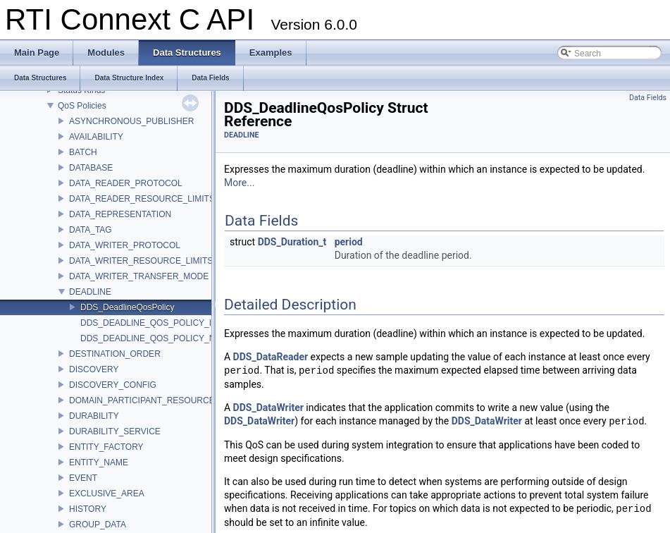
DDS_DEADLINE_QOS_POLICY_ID (149, 323)
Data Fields (647, 97)
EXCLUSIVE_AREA (106, 493)
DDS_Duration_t (292, 241)
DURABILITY (94, 416)
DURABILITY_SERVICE (115, 431)
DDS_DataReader (270, 356)
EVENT (83, 478)
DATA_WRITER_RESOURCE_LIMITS (141, 261)
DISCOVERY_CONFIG (112, 385)
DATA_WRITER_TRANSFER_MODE (139, 276)
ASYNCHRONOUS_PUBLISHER (131, 121)
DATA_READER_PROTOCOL (125, 183)
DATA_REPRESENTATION (120, 214)
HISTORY (87, 509)
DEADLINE (90, 292)
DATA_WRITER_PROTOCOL (124, 245)
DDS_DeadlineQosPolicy (127, 307)
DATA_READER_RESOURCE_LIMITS (142, 199)
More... (239, 182)
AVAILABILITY (96, 137)
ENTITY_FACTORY (106, 447)
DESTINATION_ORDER (115, 354)
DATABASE (91, 168)
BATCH (83, 152)
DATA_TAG (90, 230)
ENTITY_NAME (98, 462)
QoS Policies (82, 106)
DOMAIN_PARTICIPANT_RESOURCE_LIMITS (158, 400)
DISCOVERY (93, 369)
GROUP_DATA (97, 524)
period (349, 241)
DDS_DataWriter (268, 407)
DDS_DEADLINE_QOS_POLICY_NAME (156, 338)
